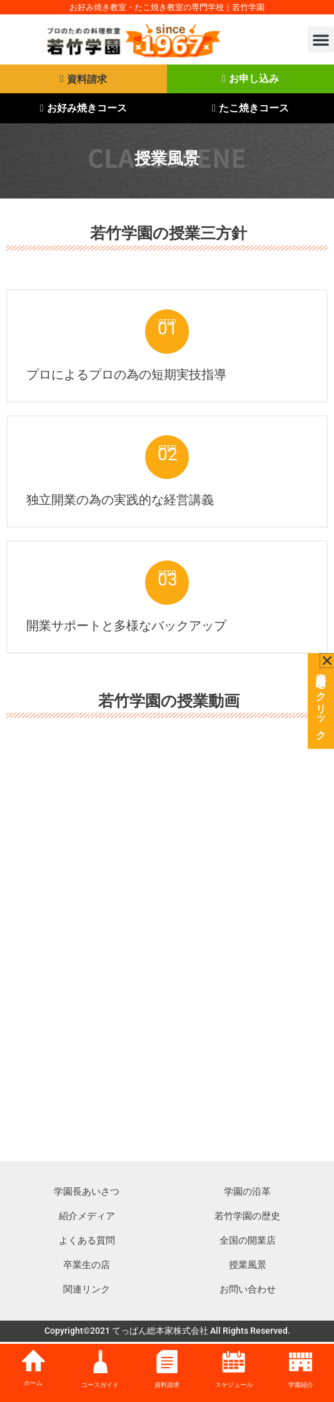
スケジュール (234, 1384)
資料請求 (167, 1384)
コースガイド (100, 1384)
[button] (321, 39)
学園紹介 (300, 1384)
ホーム (33, 1382)
